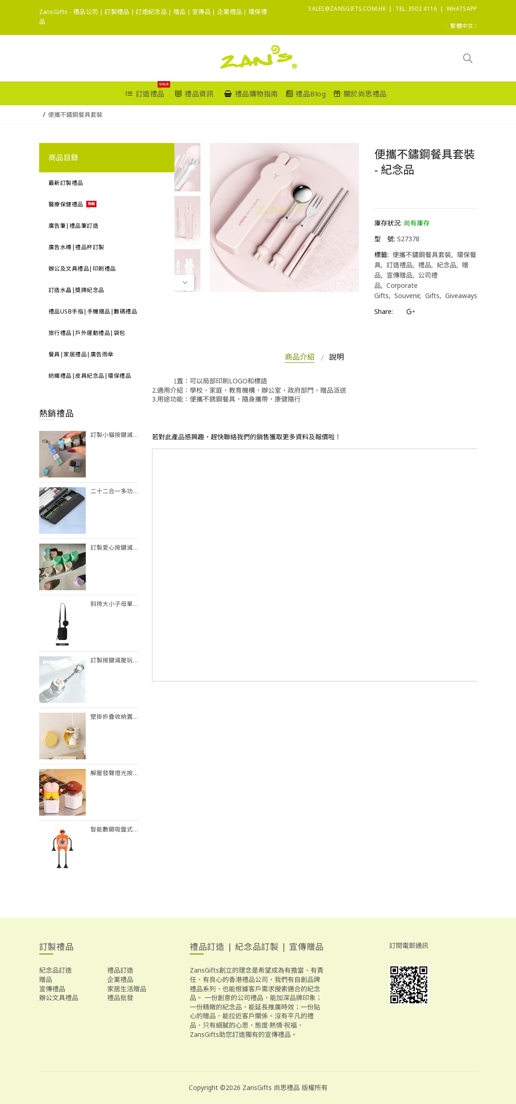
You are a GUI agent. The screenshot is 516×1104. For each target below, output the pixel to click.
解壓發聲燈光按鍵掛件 (114, 773)
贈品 (45, 979)
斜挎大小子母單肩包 (114, 604)
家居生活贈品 (126, 988)
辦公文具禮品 (58, 997)
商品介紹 (300, 357)
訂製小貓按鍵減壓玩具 (114, 435)
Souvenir (407, 295)
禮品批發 (120, 997)
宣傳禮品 (52, 988)
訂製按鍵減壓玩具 (114, 660)
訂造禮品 (399, 264)
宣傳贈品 (399, 275)
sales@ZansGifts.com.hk (347, 9)
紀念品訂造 (55, 970)
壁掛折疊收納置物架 (114, 717)
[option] (176, 167)
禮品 (424, 264)
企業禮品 (120, 979)
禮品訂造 (120, 970)
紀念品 (446, 264)
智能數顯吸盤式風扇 (114, 829)
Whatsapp (462, 9)
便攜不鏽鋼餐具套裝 (75, 114)
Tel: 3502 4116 (416, 9)
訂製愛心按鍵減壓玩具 (114, 548)
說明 (336, 357)
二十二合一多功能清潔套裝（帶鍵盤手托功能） (114, 491)
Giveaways (461, 295)
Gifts (432, 295)
